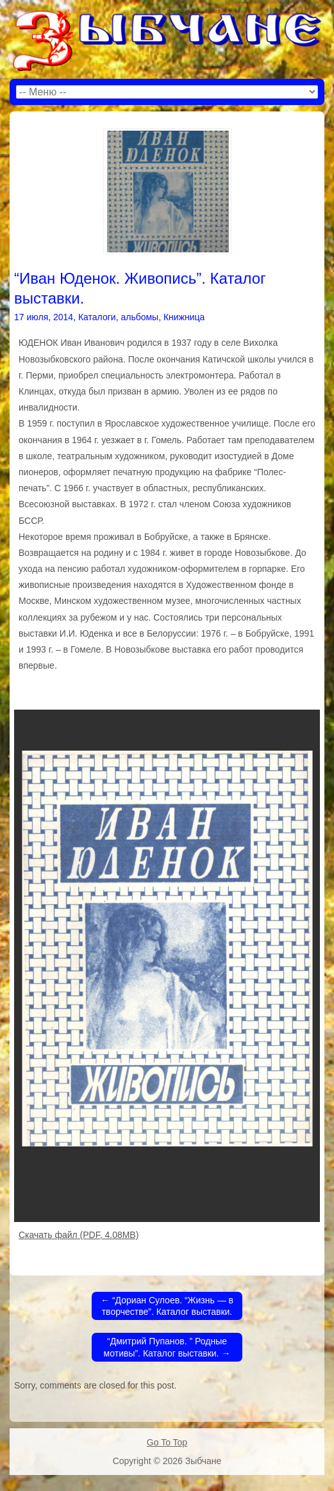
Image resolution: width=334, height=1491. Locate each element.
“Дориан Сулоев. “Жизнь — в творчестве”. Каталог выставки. (167, 1306)
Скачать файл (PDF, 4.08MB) (78, 1235)
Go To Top (167, 1442)
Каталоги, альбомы (118, 317)
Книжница (184, 317)
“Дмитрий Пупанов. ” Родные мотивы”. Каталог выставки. (167, 1347)
